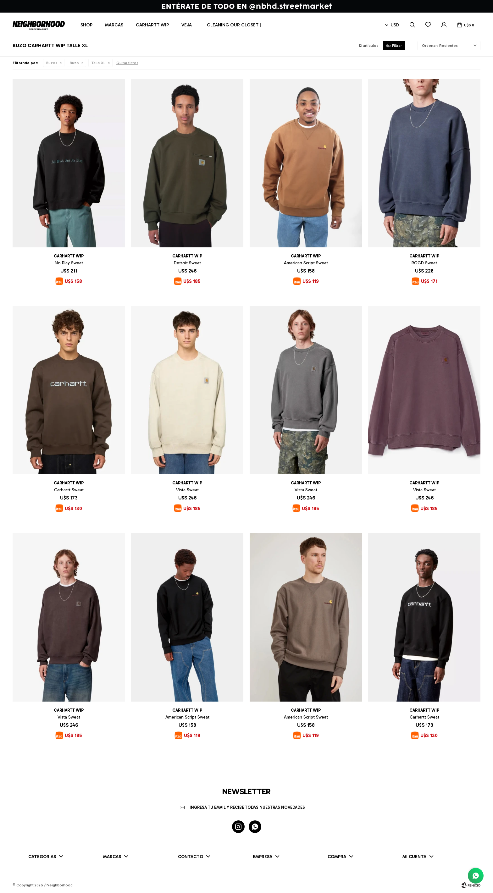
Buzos (51, 63)
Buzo (74, 63)
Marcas (114, 25)
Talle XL (98, 63)
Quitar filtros (127, 63)
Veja (186, 25)
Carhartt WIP (152, 25)
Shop (86, 25)
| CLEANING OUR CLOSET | (232, 25)
